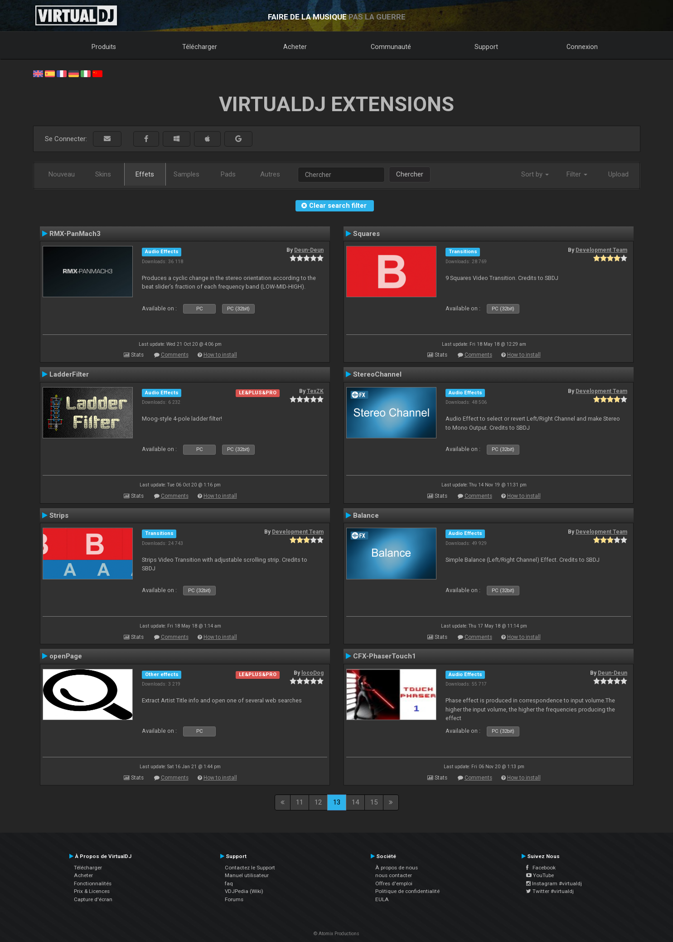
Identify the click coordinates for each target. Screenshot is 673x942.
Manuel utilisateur (247, 875)
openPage (65, 656)
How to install (220, 355)
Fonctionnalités (92, 883)
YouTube (540, 875)
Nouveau (61, 174)
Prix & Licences (92, 891)
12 (318, 802)
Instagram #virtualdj (554, 883)
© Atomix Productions (336, 934)
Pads (228, 174)
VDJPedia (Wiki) (244, 891)
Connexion (582, 46)
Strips (58, 515)
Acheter (295, 46)
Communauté (391, 46)
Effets (145, 174)
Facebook (541, 867)
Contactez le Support (250, 867)
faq (229, 883)
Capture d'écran (93, 899)
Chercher (409, 174)
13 (336, 802)
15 (374, 802)
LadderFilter (69, 374)
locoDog (312, 673)
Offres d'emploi (393, 883)
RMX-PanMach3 (75, 234)
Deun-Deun (309, 250)
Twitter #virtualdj (550, 891)
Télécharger (199, 46)
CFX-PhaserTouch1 (384, 656)
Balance (366, 515)
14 (355, 802)
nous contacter (393, 875)
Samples (186, 174)
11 (299, 802)
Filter (576, 174)
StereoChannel (377, 374)
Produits (104, 46)
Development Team (601, 250)
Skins (103, 174)
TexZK (315, 391)
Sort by (535, 174)
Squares (366, 234)
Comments (175, 355)
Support (486, 46)
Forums (234, 899)
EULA (382, 899)
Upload (618, 174)
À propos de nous (396, 867)
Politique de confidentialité (407, 891)
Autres (270, 174)
